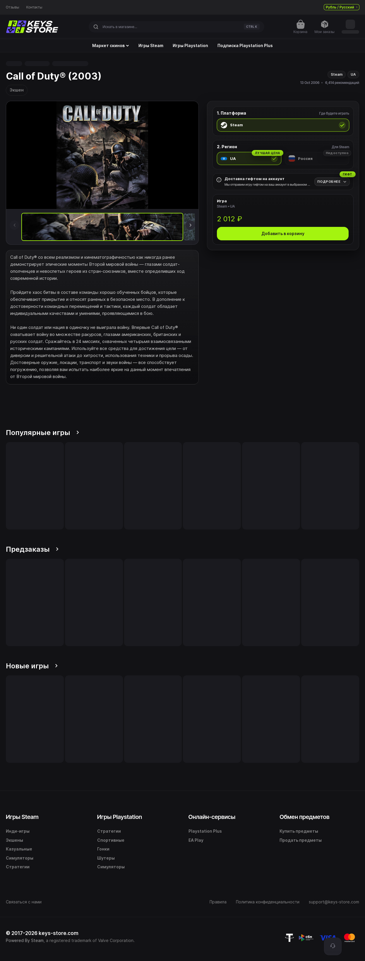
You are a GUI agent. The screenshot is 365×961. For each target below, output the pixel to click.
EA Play (196, 840)
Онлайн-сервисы (212, 816)
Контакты (34, 7)
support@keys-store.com (334, 901)
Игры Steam (150, 46)
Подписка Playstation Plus (245, 46)
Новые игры (32, 666)
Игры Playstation (190, 46)
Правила (218, 901)
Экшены (14, 840)
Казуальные (19, 848)
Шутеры (106, 857)
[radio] (283, 125)
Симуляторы (19, 857)
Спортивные (110, 840)
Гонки (103, 848)
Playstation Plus (205, 831)
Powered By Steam (25, 940)
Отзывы (12, 7)
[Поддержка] (333, 946)
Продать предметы (301, 840)
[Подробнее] (332, 181)
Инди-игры (18, 831)
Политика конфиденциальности (267, 901)
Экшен (17, 89)
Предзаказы (32, 549)
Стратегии (18, 866)
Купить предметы (299, 831)
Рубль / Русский (341, 7)
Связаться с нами (24, 901)
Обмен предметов (304, 816)
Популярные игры (42, 432)
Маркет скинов (110, 46)
